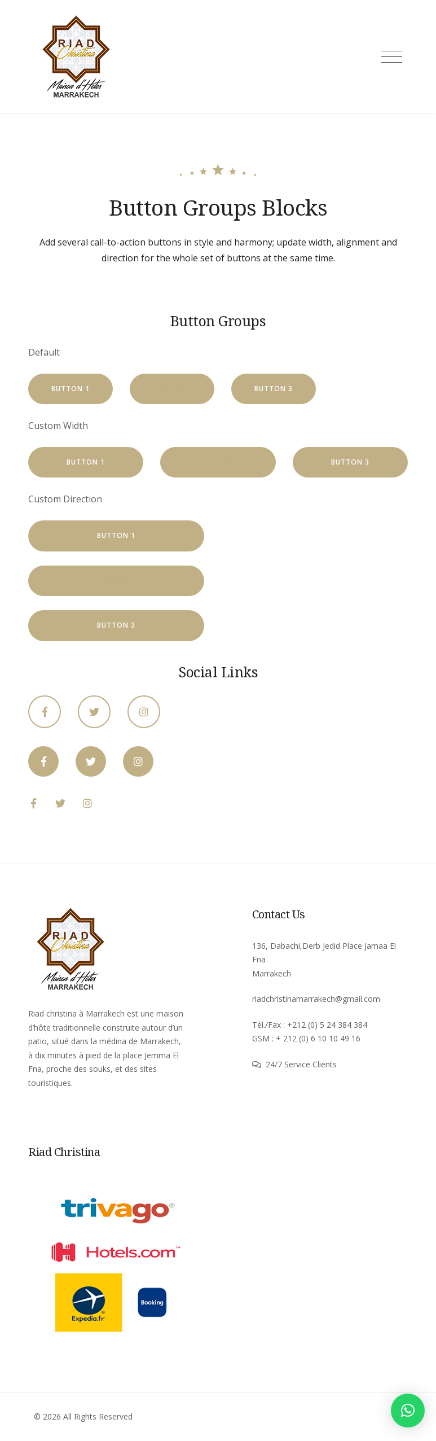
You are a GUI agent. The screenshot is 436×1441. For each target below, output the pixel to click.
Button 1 (70, 388)
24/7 (275, 1064)
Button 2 (172, 388)
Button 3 (273, 388)
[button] (408, 1410)
